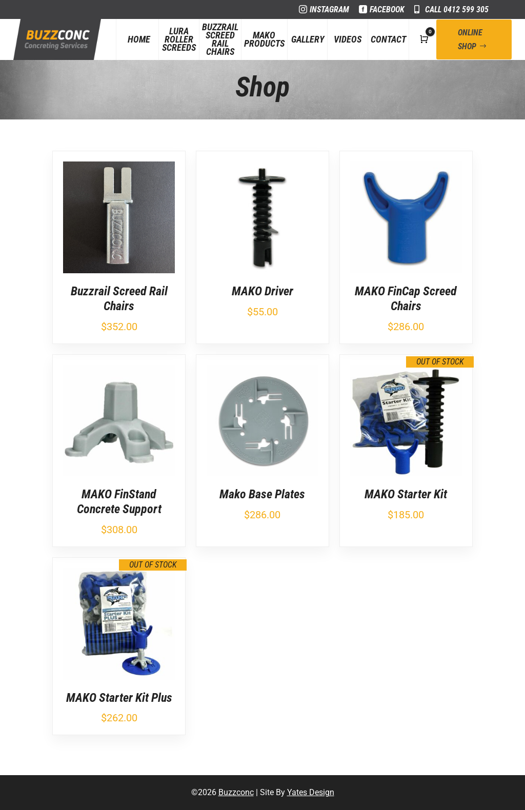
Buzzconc (236, 792)
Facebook (387, 9)
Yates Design (310, 792)
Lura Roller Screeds (179, 39)
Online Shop (470, 39)
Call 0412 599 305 (457, 9)
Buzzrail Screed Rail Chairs (220, 39)
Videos (347, 39)
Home (139, 39)
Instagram (329, 9)
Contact (388, 39)
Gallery (307, 39)
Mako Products (264, 39)
